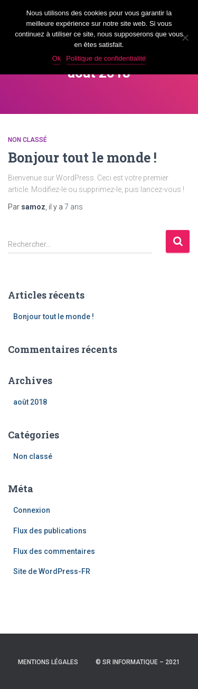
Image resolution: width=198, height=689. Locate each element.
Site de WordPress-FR (51, 571)
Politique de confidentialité (106, 58)
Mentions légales (48, 662)
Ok (56, 58)
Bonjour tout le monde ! (82, 157)
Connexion (31, 510)
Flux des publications (50, 531)
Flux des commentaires (54, 551)
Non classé (27, 139)
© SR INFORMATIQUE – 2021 (138, 662)
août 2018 (30, 402)
